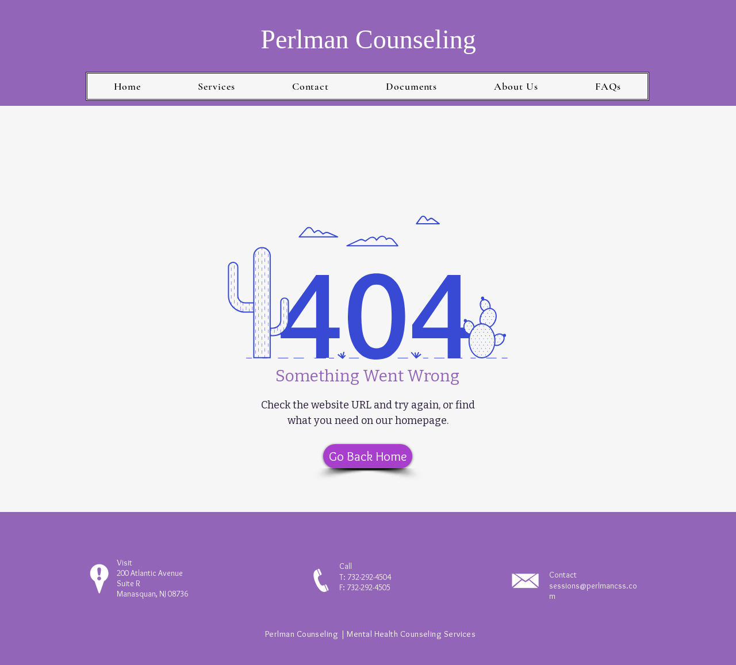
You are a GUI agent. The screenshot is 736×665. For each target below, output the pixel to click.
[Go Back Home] (367, 456)
